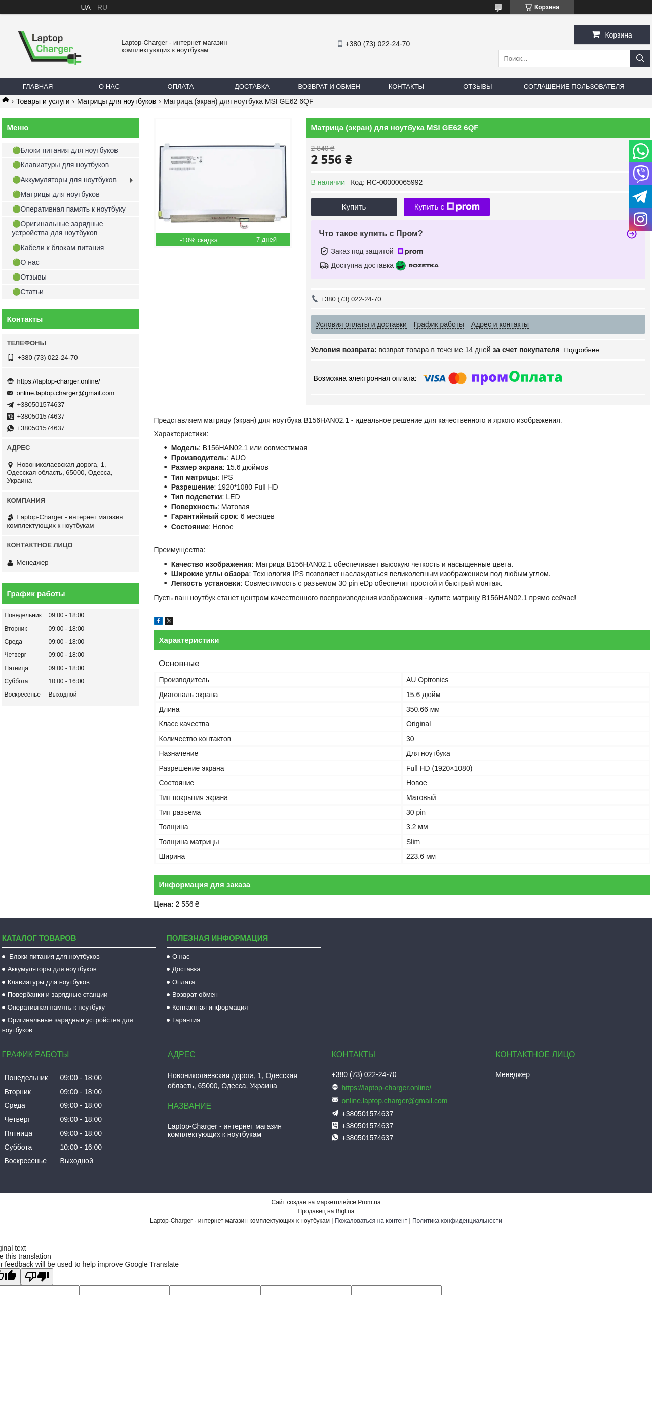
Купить (354, 206)
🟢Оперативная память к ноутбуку (69, 209)
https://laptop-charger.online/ (58, 381)
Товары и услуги (43, 101)
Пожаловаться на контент (371, 1220)
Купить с (447, 207)
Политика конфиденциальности (457, 1220)
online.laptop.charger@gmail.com (66, 393)
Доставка (252, 86)
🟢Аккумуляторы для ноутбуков (64, 180)
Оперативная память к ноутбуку (56, 1007)
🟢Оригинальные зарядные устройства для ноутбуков (57, 228)
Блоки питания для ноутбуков (54, 956)
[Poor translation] (37, 1276)
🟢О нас (26, 262)
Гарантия (186, 1020)
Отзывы (477, 86)
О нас (109, 86)
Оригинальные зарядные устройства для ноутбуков (67, 1025)
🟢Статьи (28, 292)
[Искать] (640, 58)
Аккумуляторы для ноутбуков (52, 969)
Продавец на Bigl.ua (326, 1211)
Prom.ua (369, 1202)
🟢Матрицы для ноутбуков (56, 194)
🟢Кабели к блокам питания (58, 248)
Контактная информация (210, 1007)
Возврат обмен (195, 994)
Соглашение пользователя (574, 86)
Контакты (406, 86)
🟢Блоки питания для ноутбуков (65, 150)
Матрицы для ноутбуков (116, 101)
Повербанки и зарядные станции (58, 994)
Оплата (181, 86)
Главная (38, 86)
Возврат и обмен (329, 86)
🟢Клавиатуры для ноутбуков (60, 165)
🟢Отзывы (29, 277)
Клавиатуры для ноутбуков (49, 982)
